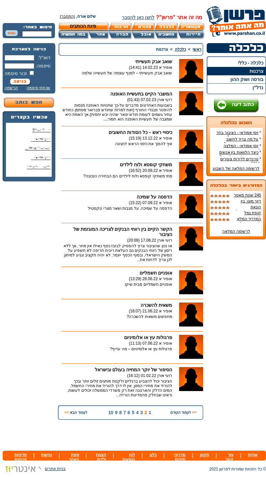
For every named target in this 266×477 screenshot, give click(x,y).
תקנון (204, 455)
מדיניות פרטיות (20, 457)
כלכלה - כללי (250, 63)
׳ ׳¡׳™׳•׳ (40, 139)
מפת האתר (74, 457)
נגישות (46, 455)
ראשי (197, 49)
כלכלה (180, 49)
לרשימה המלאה (236, 231)
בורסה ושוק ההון (246, 79)
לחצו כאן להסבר (138, 17)
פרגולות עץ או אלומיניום (148, 337)
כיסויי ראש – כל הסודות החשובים (140, 132)
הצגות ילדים (101, 457)
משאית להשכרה (156, 305)
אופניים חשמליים (156, 273)
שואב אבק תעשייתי (153, 61)
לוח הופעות (128, 457)
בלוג (153, 455)
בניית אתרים (34, 468)
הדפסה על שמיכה (154, 196)
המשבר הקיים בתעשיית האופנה (141, 93)
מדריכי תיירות (179, 457)
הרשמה (11, 88)
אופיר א (165, 67)
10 (111, 412)
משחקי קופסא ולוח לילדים (146, 164)
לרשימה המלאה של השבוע (236, 168)
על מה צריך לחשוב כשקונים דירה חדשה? (242, 141)
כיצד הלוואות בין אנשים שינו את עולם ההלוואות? (240, 154)
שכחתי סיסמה (38, 88)
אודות (252, 455)
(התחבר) (67, 16)
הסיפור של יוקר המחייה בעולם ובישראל (133, 369)
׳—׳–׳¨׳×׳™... (37, 148)
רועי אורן (164, 99)
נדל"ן (258, 87)
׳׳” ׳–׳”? (41, 130)
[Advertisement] (29, 285)
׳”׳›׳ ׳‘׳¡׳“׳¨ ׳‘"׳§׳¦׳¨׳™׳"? (37, 169)
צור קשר (229, 457)
